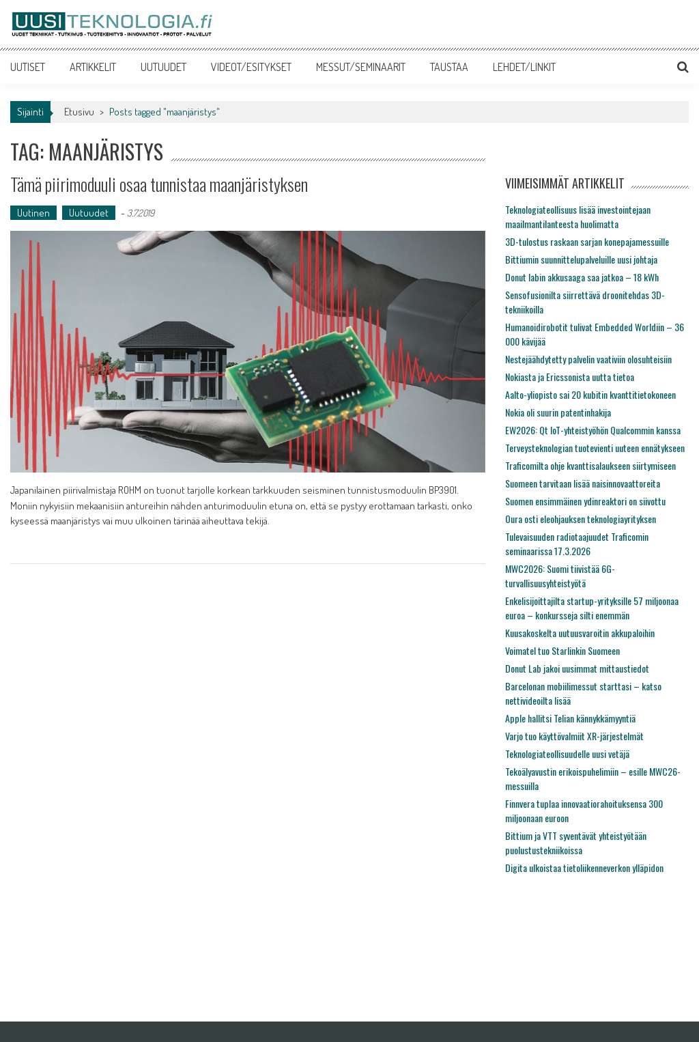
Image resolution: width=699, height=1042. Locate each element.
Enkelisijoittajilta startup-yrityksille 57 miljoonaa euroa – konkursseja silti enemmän (592, 607)
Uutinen (33, 212)
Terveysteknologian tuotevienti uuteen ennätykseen (595, 447)
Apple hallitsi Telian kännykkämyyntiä (570, 718)
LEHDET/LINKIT (524, 67)
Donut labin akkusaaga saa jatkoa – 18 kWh (582, 277)
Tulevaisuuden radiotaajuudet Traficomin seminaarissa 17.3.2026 (576, 543)
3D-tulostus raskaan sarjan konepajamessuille (587, 241)
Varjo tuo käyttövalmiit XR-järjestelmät (574, 736)
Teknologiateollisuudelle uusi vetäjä (567, 753)
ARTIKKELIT (93, 67)
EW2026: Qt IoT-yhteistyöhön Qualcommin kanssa (593, 430)
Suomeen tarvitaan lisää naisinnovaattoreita (582, 483)
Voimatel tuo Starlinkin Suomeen (562, 650)
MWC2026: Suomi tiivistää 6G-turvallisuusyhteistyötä (560, 575)
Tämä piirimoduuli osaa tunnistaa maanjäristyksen (159, 184)
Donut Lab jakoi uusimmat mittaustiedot (577, 668)
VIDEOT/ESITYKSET (251, 67)
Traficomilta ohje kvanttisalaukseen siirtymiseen (590, 465)
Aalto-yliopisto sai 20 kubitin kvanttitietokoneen (590, 394)
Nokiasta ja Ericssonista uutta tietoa (569, 376)
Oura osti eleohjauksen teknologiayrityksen (580, 518)
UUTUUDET (163, 67)
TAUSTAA (449, 67)
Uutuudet (89, 212)
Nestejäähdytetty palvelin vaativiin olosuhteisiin (588, 359)
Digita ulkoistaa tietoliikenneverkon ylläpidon (584, 867)
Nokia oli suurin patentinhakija (558, 412)
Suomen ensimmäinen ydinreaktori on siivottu (585, 501)
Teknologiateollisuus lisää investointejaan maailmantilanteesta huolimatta (578, 216)
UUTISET (27, 67)
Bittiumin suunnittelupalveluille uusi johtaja (581, 259)
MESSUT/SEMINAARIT (360, 67)
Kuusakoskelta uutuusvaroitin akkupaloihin (580, 632)
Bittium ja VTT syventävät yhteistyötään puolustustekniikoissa (575, 842)
